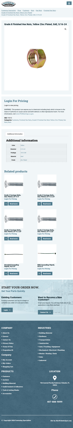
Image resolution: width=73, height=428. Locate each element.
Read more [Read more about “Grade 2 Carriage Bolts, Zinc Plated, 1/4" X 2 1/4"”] (47, 204)
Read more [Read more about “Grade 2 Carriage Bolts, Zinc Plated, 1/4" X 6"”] (14, 204)
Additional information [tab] (15, 134)
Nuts (9, 122)
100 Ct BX (23, 153)
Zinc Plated (24, 160)
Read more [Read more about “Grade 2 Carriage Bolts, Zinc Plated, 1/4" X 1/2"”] (47, 239)
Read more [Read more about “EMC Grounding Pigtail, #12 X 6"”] (47, 273)
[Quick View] (6, 204)
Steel (22, 156)
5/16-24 (23, 149)
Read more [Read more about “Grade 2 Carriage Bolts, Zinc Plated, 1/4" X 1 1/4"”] (14, 239)
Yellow (22, 145)
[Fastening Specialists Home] (8, 3)
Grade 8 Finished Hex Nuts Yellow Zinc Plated (47, 120)
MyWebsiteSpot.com (64, 421)
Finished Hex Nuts (25, 120)
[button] (65, 29)
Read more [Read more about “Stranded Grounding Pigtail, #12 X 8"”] (14, 273)
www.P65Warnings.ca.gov (24, 114)
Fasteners (15, 120)
